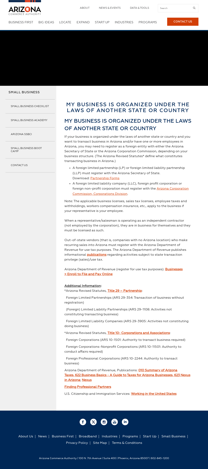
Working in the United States (154, 394)
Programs (148, 22)
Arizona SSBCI (21, 134)
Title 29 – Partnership (124, 291)
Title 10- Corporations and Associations (138, 333)
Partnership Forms (104, 178)
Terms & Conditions (127, 443)
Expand (83, 22)
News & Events (110, 8)
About (85, 8)
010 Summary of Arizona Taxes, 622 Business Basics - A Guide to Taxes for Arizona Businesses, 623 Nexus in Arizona (127, 375)
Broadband (88, 436)
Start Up (102, 22)
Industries (124, 22)
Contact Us (182, 22)
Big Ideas (46, 22)
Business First (21, 22)
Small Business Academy (29, 120)
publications (96, 255)
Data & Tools (139, 8)
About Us (25, 436)
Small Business (24, 92)
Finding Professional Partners (87, 387)
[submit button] (194, 8)
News (42, 436)
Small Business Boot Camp (26, 150)
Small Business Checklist (30, 106)
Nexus (87, 380)
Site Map (100, 443)
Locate (65, 22)
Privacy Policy (77, 443)
